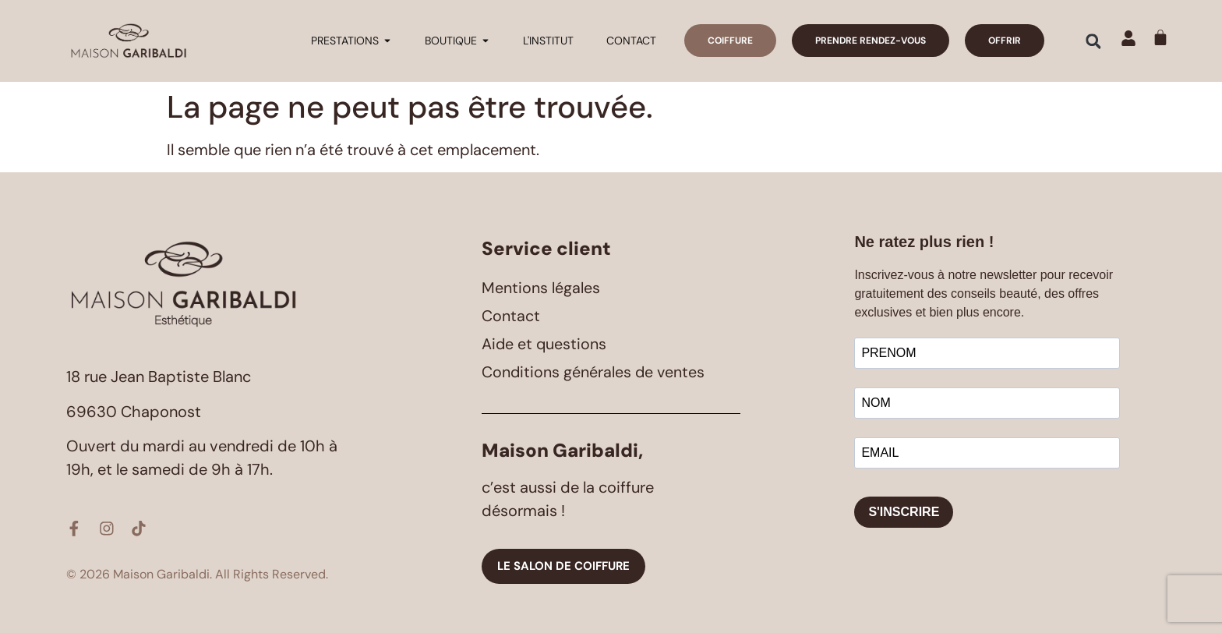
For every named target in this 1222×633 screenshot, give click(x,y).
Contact (511, 316)
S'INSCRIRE (903, 511)
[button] (1093, 41)
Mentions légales (541, 288)
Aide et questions (545, 344)
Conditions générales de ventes (594, 372)
